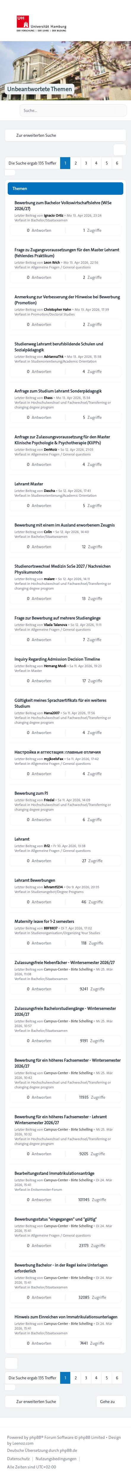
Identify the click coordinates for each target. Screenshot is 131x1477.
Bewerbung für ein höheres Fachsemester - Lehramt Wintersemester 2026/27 (61, 1120)
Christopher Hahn (57, 309)
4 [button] (96, 163)
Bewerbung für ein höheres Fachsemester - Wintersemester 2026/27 (68, 1063)
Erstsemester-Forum (46, 1189)
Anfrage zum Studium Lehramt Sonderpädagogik (58, 391)
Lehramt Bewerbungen (35, 880)
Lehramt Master (29, 484)
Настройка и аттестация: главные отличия (58, 752)
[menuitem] (18, 1459)
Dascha (49, 490)
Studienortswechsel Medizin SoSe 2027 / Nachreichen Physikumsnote (63, 569)
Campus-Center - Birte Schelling (68, 969)
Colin (48, 531)
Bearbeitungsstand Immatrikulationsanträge (54, 1173)
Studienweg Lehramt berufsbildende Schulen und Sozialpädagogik (59, 347)
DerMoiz (50, 449)
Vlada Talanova (55, 624)
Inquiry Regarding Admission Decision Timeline (57, 659)
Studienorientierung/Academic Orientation (64, 361)
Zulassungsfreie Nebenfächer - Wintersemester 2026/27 (64, 963)
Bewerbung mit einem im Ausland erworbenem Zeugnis (65, 525)
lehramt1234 (53, 886)
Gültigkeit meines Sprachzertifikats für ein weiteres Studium (60, 703)
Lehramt (22, 839)
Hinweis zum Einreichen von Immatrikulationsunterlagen (66, 1317)
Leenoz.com (22, 1443)
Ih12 (47, 845)
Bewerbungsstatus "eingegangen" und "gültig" (56, 1219)
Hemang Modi (55, 665)
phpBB (35, 1437)
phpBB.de (68, 1450)
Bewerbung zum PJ (31, 793)
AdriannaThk (53, 356)
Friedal (49, 799)
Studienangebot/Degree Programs (57, 891)
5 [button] (107, 163)
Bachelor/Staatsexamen (49, 220)
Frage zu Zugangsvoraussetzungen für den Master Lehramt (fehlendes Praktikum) (67, 253)
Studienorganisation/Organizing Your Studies (65, 932)
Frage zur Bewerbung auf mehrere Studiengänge (57, 618)
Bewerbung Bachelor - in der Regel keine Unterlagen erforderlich (61, 1268)
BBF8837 (50, 928)
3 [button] (86, 163)
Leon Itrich (52, 262)
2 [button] (76, 163)
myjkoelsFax (53, 758)
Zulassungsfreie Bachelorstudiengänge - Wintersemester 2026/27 (65, 1011)
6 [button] (117, 163)
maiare (49, 578)
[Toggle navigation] (124, 20)
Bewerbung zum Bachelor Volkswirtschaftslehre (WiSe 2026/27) (63, 206)
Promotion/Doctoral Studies (53, 314)
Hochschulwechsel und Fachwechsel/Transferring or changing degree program (63, 405)
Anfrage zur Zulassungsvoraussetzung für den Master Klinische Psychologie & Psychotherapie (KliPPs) (62, 440)
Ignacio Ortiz (53, 215)
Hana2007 (52, 712)
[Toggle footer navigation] (7, 1422)
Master (36, 670)
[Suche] (110, 110)
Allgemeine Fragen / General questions (61, 267)
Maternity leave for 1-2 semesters (44, 921)
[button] (10, 172)
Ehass (48, 397)
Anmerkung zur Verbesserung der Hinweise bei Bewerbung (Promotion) (67, 300)
